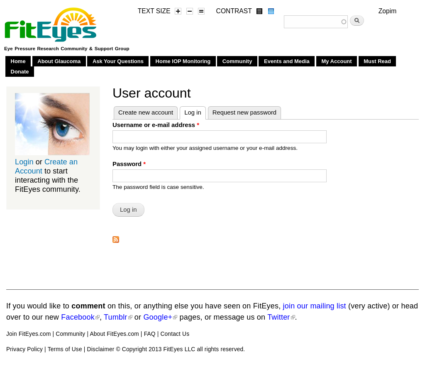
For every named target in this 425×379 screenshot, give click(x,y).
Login (24, 161)
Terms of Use (65, 349)
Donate (20, 71)
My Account (336, 61)
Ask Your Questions (118, 61)
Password (129, 164)
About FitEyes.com (114, 334)
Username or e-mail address (155, 125)
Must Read (377, 61)
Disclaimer (101, 349)
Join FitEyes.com (28, 334)
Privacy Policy (24, 349)
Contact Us (174, 334)
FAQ (150, 334)
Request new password (244, 112)
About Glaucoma (59, 61)
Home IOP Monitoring (183, 61)
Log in (195, 111)
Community (237, 61)
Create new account (145, 112)
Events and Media (287, 61)
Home (18, 61)
